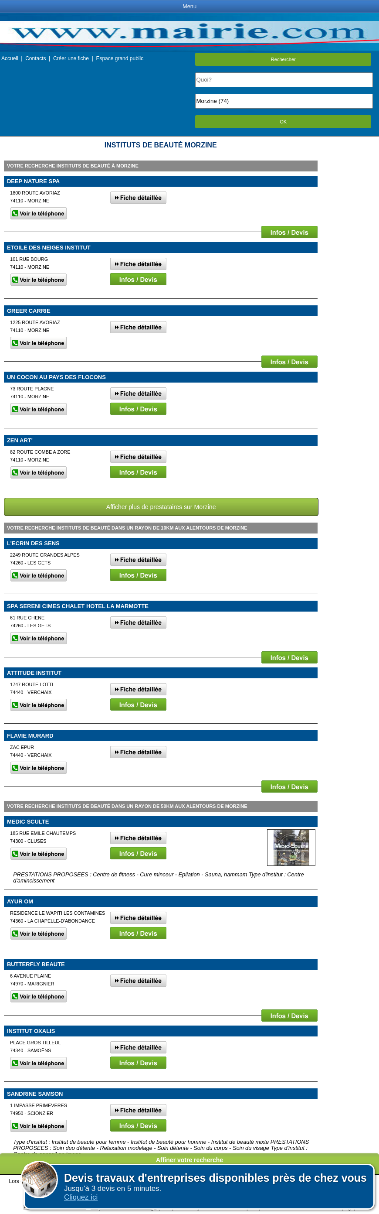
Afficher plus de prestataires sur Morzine (161, 506)
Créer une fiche (71, 58)
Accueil (9, 58)
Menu (189, 6)
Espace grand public (119, 58)
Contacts (35, 58)
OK (283, 121)
